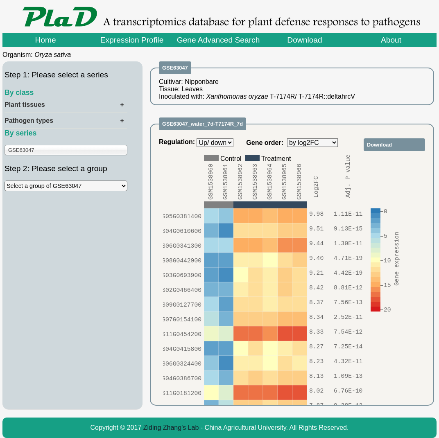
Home (45, 40)
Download (304, 40)
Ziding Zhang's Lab (171, 427)
